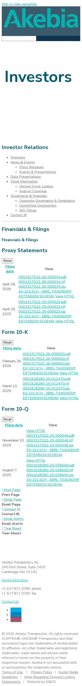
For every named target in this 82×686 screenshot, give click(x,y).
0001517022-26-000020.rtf (46, 358)
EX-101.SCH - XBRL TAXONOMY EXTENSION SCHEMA (45, 294)
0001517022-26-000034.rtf (42, 281)
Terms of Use (12, 672)
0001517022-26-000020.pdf (46, 354)
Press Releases (31, 167)
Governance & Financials (28, 196)
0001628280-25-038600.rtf (49, 470)
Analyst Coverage (33, 191)
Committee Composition (37, 205)
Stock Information (24, 181)
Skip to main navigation (19, 4)
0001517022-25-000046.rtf (49, 440)
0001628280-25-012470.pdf (46, 378)
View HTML (64, 296)
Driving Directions (15, 580)
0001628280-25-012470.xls (46, 388)
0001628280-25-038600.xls (50, 475)
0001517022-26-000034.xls (42, 286)
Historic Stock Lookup (36, 186)
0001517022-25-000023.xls (42, 311)
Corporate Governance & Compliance (47, 200)
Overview (17, 157)
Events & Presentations (37, 172)
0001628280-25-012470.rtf (46, 383)
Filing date (10, 269)
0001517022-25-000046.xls (50, 445)
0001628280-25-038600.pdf (50, 465)
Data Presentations (25, 176)
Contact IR (18, 215)
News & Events (22, 162)
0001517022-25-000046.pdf (50, 435)
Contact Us (10, 601)
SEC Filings (28, 210)
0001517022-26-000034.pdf (42, 277)
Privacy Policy (41, 672)
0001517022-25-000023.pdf (42, 302)
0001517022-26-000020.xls (46, 363)
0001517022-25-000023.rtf (42, 306)
